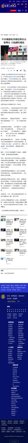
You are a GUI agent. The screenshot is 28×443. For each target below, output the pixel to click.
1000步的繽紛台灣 (16, 383)
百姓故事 (13, 409)
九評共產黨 (13, 400)
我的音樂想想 (16, 386)
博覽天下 (15, 315)
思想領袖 (20, 332)
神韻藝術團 (10, 427)
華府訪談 (10, 335)
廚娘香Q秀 (15, 380)
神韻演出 (9, 317)
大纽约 (8, 285)
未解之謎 (10, 349)
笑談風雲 (10, 351)
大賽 (14, 1)
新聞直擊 (10, 332)
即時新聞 (20, 314)
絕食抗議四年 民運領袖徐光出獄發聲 (9, 251)
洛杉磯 (16, 285)
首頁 (2, 34)
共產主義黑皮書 (15, 407)
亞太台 (12, 287)
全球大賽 (15, 317)
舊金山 (8, 287)
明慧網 (3, 431)
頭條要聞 (9, 314)
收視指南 (16, 421)
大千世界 (15, 378)
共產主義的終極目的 (16, 396)
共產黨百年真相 (15, 394)
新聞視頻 (11, 322)
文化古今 (10, 361)
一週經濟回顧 (11, 337)
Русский (9, 289)
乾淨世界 (4, 429)
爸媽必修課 (10, 359)
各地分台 (18, 1)
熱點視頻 (15, 314)
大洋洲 (21, 285)
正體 (23, 1)
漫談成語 (10, 357)
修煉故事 (13, 413)
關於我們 (10, 421)
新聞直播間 (13, 10)
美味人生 (15, 374)
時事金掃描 (20, 328)
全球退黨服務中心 (18, 429)
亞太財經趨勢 (11, 341)
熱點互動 (20, 326)
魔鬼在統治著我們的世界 (17, 398)
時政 (14, 34)
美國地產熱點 (11, 362)
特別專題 (14, 388)
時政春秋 (20, 330)
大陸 (10, 34)
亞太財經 (10, 343)
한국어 (19, 289)
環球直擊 (10, 326)
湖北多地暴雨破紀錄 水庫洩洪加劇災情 (23, 251)
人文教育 (10, 347)
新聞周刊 (10, 334)
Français (3, 289)
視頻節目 (21, 296)
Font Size (21, 70)
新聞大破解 (20, 334)
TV (19, 10)
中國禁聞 (10, 328)
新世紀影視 (19, 431)
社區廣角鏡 (11, 339)
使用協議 (4, 423)
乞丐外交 (4, 148)
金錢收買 (10, 76)
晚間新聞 (10, 330)
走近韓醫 (19, 359)
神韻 (10, 1)
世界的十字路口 (22, 339)
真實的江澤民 (14, 401)
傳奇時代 (13, 392)
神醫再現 (19, 357)
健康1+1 (19, 349)
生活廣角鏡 (15, 367)
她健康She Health (21, 351)
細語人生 (20, 345)
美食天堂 (15, 373)
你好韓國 (15, 371)
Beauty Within (16, 376)
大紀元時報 (17, 427)
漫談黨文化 (13, 411)
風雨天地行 (13, 405)
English (23, 287)
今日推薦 (9, 315)
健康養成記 (20, 355)
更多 (24, 431)
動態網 (8, 431)
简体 (26, 1)
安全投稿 (10, 423)
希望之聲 (10, 429)
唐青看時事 (20, 337)
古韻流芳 (10, 353)
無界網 (13, 431)
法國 (4, 287)
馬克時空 (20, 341)
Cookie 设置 (14, 441)
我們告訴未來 (14, 390)
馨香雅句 (10, 355)
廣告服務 (16, 423)
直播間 (15, 298)
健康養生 (20, 347)
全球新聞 (10, 324)
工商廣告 (13, 415)
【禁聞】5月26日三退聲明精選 (9, 260)
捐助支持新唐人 (12, 301)
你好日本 (15, 369)
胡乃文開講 (20, 353)
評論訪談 (21, 322)
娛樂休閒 (15, 365)
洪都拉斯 (15, 76)
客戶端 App (4, 425)
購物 (18, 301)
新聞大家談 (20, 324)
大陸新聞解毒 (21, 343)
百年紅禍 (13, 403)
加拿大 (12, 285)
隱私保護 (22, 421)
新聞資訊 (6, 34)
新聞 (8, 306)
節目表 (9, 298)
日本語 (14, 289)
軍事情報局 (20, 335)
